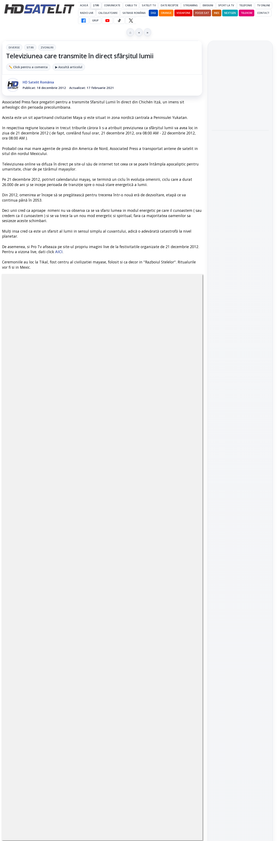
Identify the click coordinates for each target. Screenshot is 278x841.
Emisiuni (208, 5)
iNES (216, 13)
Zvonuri (47, 47)
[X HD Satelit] (130, 20)
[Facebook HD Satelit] (83, 20)
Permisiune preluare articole (240, 642)
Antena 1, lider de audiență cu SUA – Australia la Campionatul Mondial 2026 (240, 120)
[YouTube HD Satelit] (107, 20)
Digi (217, 591)
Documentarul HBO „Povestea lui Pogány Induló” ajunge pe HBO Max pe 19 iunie (238, 149)
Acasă (84, 5)
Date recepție (170, 5)
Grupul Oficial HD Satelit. (115, 411)
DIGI (153, 13)
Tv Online (263, 5)
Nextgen (230, 13)
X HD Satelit (240, 524)
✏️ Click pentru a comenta (28, 67)
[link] (240, 89)
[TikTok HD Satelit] (119, 20)
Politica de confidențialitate (240, 669)
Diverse (14, 47)
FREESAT (232, 591)
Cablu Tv (131, 5)
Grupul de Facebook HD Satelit (240, 474)
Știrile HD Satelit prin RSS (240, 550)
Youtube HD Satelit (240, 500)
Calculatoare (107, 13)
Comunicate (112, 5)
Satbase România (134, 13)
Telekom (246, 13)
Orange (166, 13)
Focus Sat (202, 13)
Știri (96, 5)
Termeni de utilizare (240, 656)
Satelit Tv (148, 5)
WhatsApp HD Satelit (240, 488)
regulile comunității (71, 405)
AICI (59, 251)
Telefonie (245, 5)
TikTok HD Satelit (240, 512)
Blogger (173, 694)
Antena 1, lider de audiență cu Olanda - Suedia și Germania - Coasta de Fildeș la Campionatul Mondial (237, 88)
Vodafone (183, 13)
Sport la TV (226, 5)
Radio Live (86, 13)
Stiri (30, 47)
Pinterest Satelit (240, 536)
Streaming (190, 5)
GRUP (95, 20)
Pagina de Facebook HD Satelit (240, 457)
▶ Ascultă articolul (68, 67)
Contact (263, 13)
